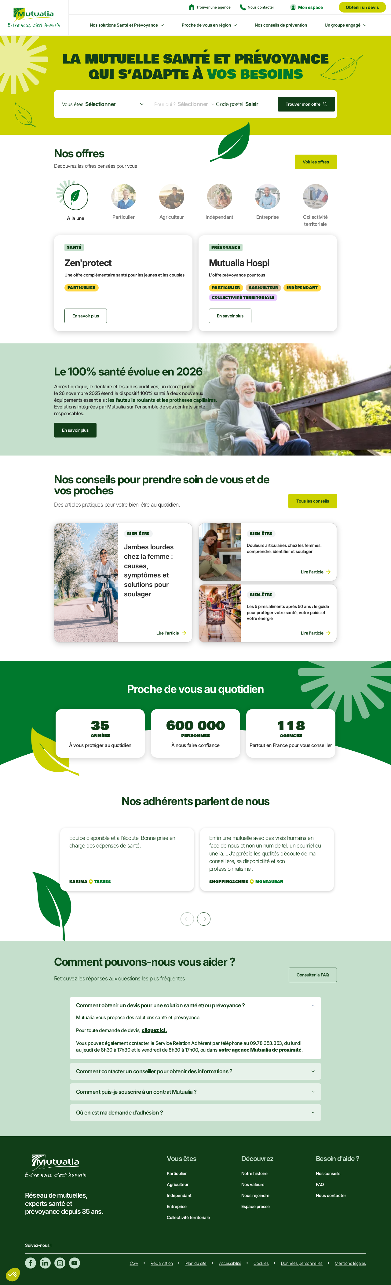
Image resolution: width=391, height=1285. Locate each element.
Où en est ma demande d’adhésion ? (119, 1112)
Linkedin (45, 1263)
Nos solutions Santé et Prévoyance (124, 24)
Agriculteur (177, 1184)
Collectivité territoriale (188, 1217)
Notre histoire (254, 1173)
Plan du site (196, 1263)
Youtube (74, 1263)
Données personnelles (302, 1263)
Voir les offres (316, 161)
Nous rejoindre (255, 1195)
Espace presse (255, 1206)
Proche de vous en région (206, 24)
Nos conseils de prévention (281, 24)
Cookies (261, 1263)
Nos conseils (328, 1173)
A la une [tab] (75, 202)
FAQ (320, 1184)
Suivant (203, 919)
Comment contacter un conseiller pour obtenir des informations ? (154, 1071)
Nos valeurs (252, 1184)
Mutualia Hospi (239, 262)
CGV (134, 1263)
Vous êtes (72, 104)
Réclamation (162, 1263)
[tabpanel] (195, 283)
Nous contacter (331, 1195)
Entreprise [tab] (267, 202)
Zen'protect (87, 262)
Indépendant (179, 1195)
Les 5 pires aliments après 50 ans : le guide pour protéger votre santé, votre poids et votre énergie (288, 612)
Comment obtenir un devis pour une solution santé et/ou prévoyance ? (160, 1005)
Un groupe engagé (342, 24)
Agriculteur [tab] (171, 202)
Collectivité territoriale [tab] (315, 205)
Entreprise (177, 1206)
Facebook (30, 1263)
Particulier (177, 1173)
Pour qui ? (165, 104)
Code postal (229, 104)
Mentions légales (350, 1263)
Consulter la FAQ (313, 974)
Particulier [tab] (123, 202)
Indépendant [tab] (219, 202)
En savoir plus (75, 430)
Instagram (59, 1263)
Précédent (187, 919)
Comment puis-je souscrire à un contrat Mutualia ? (136, 1092)
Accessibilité (230, 1263)
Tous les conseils (312, 500)
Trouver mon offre (303, 104)
